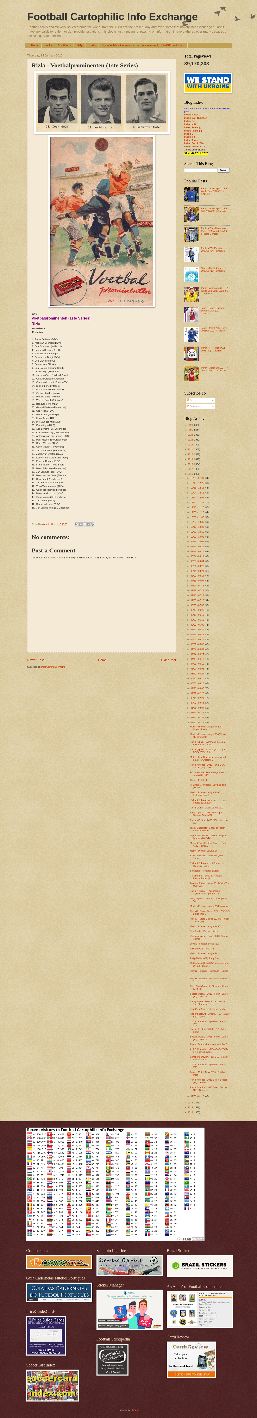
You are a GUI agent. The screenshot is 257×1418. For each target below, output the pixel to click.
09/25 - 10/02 (197, 541)
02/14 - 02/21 (197, 698)
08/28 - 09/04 (197, 561)
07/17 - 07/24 (197, 590)
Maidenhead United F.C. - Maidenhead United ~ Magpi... (209, 964)
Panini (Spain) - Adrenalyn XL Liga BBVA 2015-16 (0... (207, 743)
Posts (191, 400)
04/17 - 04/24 (197, 654)
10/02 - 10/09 (197, 537)
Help (80, 45)
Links (92, 45)
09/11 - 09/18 (197, 551)
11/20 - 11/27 (197, 502)
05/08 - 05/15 (197, 639)
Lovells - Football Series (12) (204, 943)
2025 (191, 430)
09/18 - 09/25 (197, 546)
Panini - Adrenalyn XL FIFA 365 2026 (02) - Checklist (214, 209)
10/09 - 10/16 (197, 532)
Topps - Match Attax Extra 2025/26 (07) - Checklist (214, 329)
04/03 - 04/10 (197, 664)
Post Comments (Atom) (53, 667)
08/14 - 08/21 (197, 571)
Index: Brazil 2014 (193, 143)
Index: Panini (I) (192, 127)
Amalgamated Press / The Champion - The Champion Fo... (209, 1002)
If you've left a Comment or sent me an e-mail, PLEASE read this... (143, 45)
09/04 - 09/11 (197, 556)
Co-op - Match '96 (199, 780)
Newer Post (35, 660)
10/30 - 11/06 (197, 517)
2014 (191, 1107)
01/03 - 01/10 (197, 1096)
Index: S (188, 134)
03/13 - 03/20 (197, 678)
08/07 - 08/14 (197, 575)
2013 (191, 1112)
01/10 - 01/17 (197, 722)
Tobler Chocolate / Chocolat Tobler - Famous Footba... (208, 829)
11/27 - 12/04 (197, 497)
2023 (191, 439)
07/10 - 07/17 (197, 595)
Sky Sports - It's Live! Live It (204, 931)
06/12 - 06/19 (197, 615)
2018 (191, 464)
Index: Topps (191, 140)
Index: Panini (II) (193, 130)
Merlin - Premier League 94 (204, 953)
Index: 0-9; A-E (192, 114)
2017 (191, 469)
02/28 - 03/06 (197, 688)
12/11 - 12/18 (197, 487)
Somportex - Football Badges (205, 870)
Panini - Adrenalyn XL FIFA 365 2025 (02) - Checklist (214, 369)
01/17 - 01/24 (197, 717)
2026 (191, 425)
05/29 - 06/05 (197, 625)
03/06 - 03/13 (197, 683)
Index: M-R (190, 124)
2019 (191, 459)
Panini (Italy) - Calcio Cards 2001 (207, 807)
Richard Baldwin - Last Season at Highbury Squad (207, 864)
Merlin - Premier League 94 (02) (206, 926)
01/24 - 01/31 (197, 712)
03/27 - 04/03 (197, 668)
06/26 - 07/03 (197, 605)
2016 (191, 474)
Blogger (134, 1410)
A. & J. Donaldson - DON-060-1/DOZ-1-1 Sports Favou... (209, 1050)
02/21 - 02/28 (197, 693)
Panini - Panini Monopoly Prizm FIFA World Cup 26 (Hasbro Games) (214, 231)
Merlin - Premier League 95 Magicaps (209, 906)
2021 (191, 449)
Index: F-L (189, 121)
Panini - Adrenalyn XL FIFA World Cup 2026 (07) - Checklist (214, 191)
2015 (191, 1102)
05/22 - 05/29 (197, 629)
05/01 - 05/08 (197, 644)
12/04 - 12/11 (197, 492)
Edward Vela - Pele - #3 (202, 948)
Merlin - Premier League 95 (204, 850)
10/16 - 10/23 (197, 527)
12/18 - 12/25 (197, 483)
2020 (191, 454)
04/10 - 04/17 (197, 659)
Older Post (168, 660)
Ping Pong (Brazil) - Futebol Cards (207, 1009)
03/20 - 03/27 (197, 673)
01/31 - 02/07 (197, 708)
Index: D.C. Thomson (195, 118)
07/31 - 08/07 (197, 580)
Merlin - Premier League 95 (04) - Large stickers (207, 728)
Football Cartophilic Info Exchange (112, 16)
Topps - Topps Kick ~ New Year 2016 (208, 1044)
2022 (191, 444)
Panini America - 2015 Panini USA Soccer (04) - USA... (207, 766)
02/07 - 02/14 (197, 703)
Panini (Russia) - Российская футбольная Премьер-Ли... (205, 892)
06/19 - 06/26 (197, 610)
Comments (194, 406)
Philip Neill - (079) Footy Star (204, 958)
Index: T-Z (189, 137)
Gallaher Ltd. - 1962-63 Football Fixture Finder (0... (206, 877)
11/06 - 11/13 (197, 512)
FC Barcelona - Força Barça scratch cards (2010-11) (208, 773)
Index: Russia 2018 (194, 146)
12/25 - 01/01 (197, 478)
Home (34, 45)
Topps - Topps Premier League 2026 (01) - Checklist (212, 311)
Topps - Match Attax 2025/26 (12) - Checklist (213, 269)
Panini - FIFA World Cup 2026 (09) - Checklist (213, 349)
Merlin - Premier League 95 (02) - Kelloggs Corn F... (207, 793)
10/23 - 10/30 (197, 522)
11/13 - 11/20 (197, 507)
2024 (191, 435)
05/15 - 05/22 (197, 634)
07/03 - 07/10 (197, 600)
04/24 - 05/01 (197, 649)
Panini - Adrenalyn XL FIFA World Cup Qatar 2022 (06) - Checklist (214, 291)
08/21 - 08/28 (197, 566)
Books (48, 45)
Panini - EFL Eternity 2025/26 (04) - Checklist (213, 249)
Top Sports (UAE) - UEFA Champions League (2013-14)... (209, 836)
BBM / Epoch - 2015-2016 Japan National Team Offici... (206, 813)
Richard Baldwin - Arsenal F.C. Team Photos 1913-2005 (208, 801)
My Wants (64, 45)
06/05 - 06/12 (197, 620)
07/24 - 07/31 (197, 585)
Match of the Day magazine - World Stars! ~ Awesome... (208, 758)
